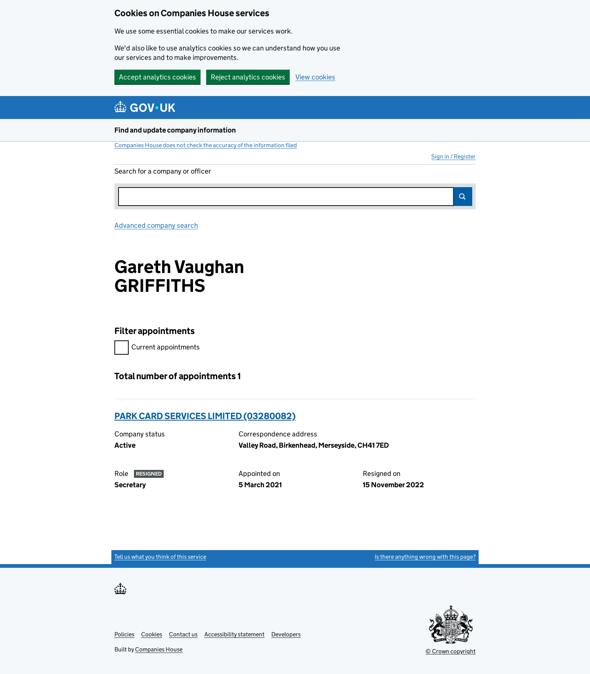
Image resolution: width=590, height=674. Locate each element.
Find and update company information (175, 130)
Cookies (151, 634)
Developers (286, 634)
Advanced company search (156, 225)
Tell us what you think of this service (160, 556)
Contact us (183, 634)
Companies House (158, 649)
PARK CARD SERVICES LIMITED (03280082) (205, 415)
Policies (124, 634)
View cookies (315, 77)
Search (462, 196)
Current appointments (157, 348)
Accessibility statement (234, 634)
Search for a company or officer (162, 171)
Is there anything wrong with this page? (425, 556)
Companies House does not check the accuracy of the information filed (205, 145)
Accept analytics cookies (157, 77)
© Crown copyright (451, 651)
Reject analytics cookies (248, 77)
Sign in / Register (453, 156)
